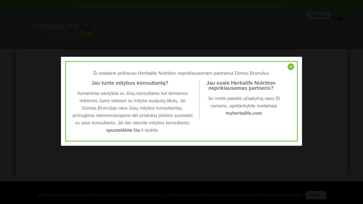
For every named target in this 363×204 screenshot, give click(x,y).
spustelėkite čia (123, 130)
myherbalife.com (244, 113)
